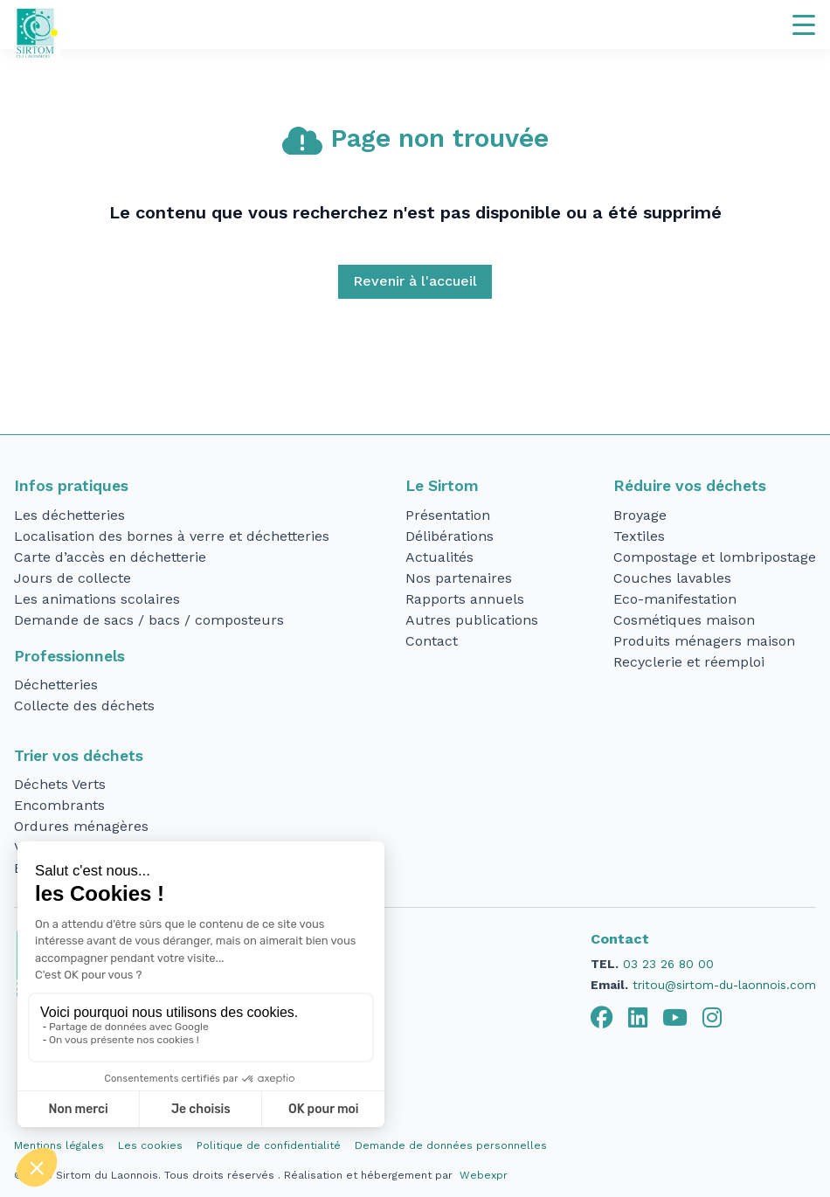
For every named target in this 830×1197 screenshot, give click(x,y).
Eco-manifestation (675, 599)
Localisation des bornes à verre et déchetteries (171, 536)
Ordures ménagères (81, 826)
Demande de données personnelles (451, 1145)
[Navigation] (803, 24)
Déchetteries (56, 684)
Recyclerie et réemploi (688, 662)
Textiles (639, 536)
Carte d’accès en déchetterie (110, 557)
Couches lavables (672, 578)
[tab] (602, 1017)
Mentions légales (59, 1145)
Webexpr (484, 1175)
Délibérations (449, 536)
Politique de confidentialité (269, 1145)
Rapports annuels (464, 599)
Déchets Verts (60, 784)
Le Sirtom (442, 486)
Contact (431, 641)
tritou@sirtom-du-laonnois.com (724, 985)
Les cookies (150, 1145)
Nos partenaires (458, 578)
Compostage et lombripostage (714, 557)
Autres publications (471, 620)
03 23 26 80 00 (668, 964)
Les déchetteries (69, 515)
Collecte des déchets (84, 705)
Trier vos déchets (78, 756)
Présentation (447, 515)
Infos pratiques (71, 486)
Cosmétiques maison (684, 620)
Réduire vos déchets (689, 486)
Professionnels (69, 656)
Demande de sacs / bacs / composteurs (149, 620)
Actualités (439, 557)
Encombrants (59, 805)
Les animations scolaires (97, 599)
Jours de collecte (72, 578)
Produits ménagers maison (704, 641)
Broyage (640, 515)
